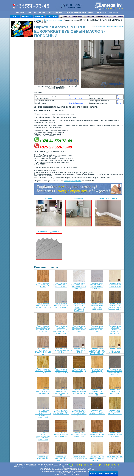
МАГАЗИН (20, 12)
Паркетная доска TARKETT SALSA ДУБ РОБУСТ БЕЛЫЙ (79, 434)
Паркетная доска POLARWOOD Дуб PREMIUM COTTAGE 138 (61, 412)
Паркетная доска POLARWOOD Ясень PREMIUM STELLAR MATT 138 (114, 371)
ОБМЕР (15, 17)
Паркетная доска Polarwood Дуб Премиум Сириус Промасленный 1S (115, 306)
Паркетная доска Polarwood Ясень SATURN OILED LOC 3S (60, 371)
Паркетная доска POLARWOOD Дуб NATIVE (43, 285)
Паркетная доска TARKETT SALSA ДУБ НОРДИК (79, 350)
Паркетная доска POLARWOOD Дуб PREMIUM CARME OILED (79, 328)
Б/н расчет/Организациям (107, 12)
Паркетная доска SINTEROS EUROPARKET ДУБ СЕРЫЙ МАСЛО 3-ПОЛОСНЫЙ (43, 436)
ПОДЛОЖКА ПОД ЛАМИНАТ (49, 245)
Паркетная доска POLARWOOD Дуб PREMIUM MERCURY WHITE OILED (97, 457)
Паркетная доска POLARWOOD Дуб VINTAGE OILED (97, 434)
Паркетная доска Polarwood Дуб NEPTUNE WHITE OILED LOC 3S (61, 457)
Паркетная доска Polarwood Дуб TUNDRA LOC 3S (115, 391)
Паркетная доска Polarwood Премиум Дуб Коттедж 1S (79, 391)
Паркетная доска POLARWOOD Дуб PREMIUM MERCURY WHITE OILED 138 (97, 351)
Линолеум (78, 212)
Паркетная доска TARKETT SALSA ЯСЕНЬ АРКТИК (115, 285)
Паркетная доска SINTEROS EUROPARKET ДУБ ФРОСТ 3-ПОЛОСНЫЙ (115, 329)
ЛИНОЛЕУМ (26, 17)
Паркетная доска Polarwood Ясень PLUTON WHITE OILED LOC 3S (97, 306)
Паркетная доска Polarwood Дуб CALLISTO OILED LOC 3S (43, 351)
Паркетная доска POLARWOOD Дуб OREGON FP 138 (43, 391)
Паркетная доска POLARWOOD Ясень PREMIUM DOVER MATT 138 (79, 285)
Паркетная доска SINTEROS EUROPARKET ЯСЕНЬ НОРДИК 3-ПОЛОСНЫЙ (43, 413)
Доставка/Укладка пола (58, 12)
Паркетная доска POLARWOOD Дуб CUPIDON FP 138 (61, 434)
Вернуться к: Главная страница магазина (108, 26)
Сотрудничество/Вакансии (82, 12)
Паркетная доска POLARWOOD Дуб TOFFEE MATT (79, 370)
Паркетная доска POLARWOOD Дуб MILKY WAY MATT (61, 305)
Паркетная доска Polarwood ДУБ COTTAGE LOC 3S (115, 412)
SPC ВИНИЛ (52, 17)
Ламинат (49, 212)
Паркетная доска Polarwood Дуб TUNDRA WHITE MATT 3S (43, 457)
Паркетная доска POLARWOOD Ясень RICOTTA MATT (61, 285)
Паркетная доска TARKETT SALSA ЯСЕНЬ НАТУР (115, 350)
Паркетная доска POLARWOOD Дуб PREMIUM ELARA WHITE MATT (97, 285)
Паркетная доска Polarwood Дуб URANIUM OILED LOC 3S (61, 392)
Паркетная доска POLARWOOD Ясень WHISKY (61, 350)
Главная (37, 20)
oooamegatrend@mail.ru (72, 181)
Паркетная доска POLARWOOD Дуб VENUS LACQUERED (43, 305)
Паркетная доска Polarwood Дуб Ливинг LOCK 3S (43, 370)
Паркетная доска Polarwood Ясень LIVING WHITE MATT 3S (96, 328)
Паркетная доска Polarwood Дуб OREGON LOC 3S (96, 370)
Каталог (42, 12)
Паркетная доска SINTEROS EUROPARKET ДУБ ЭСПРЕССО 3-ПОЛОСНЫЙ (79, 307)
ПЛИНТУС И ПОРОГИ (108, 212)
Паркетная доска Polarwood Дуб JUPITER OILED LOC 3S (96, 392)
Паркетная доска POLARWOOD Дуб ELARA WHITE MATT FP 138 (78, 412)
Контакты (32, 12)
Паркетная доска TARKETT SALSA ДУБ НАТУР (115, 456)
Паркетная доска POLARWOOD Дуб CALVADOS (115, 434)
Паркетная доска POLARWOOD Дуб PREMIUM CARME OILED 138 (43, 328)
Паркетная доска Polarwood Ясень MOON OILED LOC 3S (97, 412)
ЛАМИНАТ (39, 17)
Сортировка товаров (53, 20)
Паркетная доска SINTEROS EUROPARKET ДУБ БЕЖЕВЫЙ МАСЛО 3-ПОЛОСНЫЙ (61, 329)
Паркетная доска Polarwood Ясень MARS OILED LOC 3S (79, 456)
